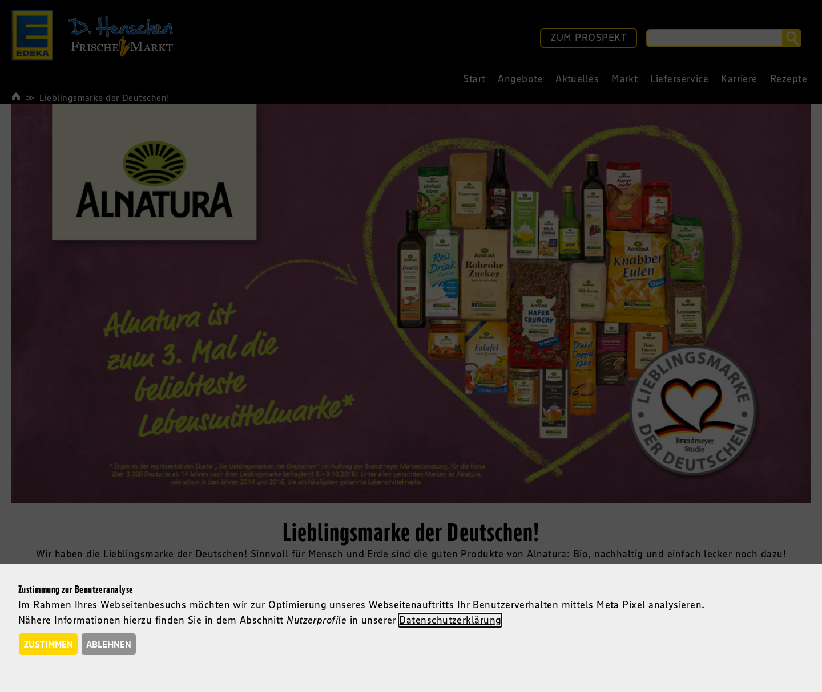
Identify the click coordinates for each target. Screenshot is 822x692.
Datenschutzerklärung (450, 620)
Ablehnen (108, 644)
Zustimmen (48, 644)
